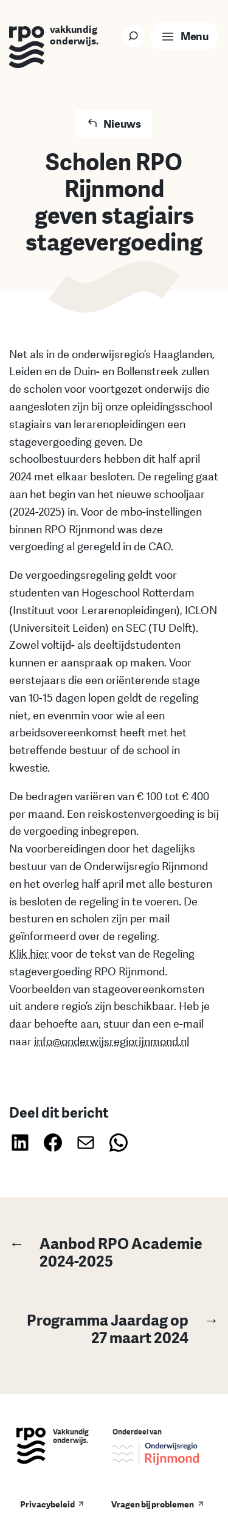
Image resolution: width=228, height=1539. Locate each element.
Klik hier (29, 953)
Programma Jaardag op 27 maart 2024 (114, 1328)
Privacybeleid (47, 1504)
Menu (194, 35)
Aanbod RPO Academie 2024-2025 (105, 1252)
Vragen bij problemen (152, 1504)
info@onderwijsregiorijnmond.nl (111, 1041)
